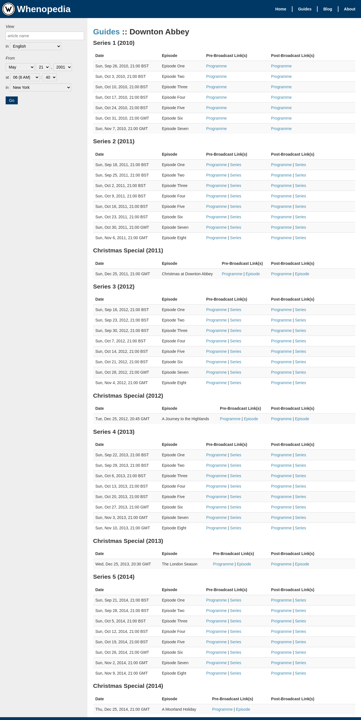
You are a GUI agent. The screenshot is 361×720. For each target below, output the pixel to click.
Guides (304, 9)
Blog (327, 9)
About (349, 9)
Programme (216, 66)
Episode (253, 274)
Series (235, 164)
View (10, 26)
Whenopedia (36, 9)
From (10, 58)
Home (280, 9)
